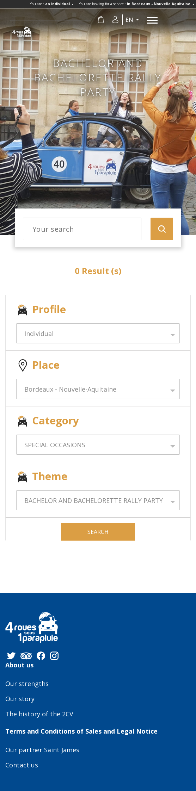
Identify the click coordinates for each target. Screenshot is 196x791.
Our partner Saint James (42, 750)
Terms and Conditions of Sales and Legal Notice (81, 731)
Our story (20, 699)
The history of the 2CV (39, 714)
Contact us (21, 765)
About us (19, 665)
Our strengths (27, 684)
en (130, 20)
